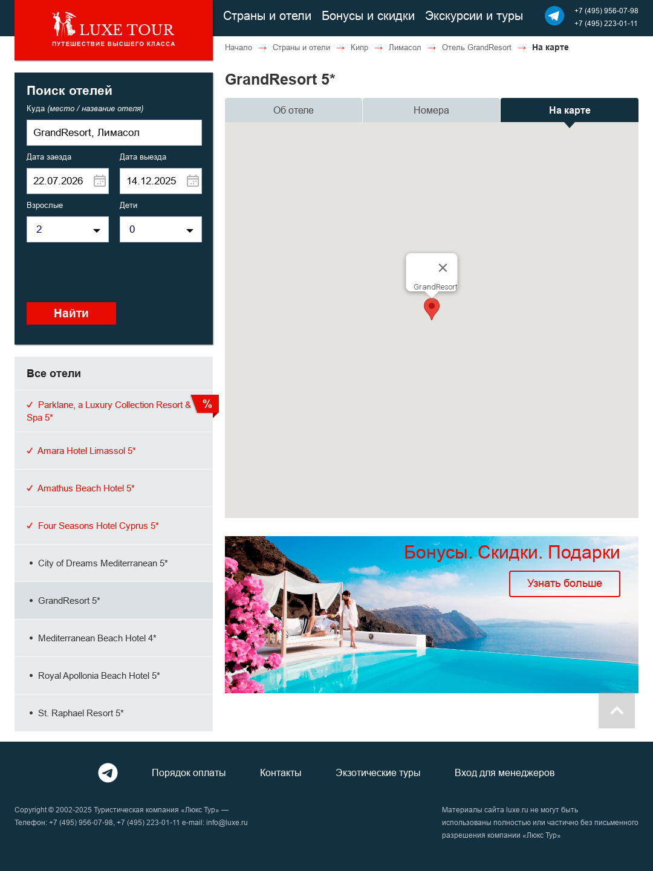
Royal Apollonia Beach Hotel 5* (93, 675)
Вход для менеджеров (505, 772)
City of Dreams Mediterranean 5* (97, 563)
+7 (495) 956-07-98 (606, 10)
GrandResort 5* (63, 600)
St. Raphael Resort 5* (75, 713)
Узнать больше (564, 583)
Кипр (359, 47)
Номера (431, 110)
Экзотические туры (378, 772)
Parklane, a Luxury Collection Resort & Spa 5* (109, 411)
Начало (238, 47)
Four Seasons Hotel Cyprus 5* (93, 525)
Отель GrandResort (477, 47)
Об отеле (293, 110)
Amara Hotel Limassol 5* (81, 450)
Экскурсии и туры (474, 15)
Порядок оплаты (189, 772)
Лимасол (405, 47)
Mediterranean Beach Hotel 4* (92, 638)
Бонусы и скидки (368, 15)
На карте (570, 110)
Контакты (281, 772)
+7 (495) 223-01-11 (606, 23)
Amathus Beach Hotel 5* (81, 488)
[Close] (443, 267)
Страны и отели (267, 15)
